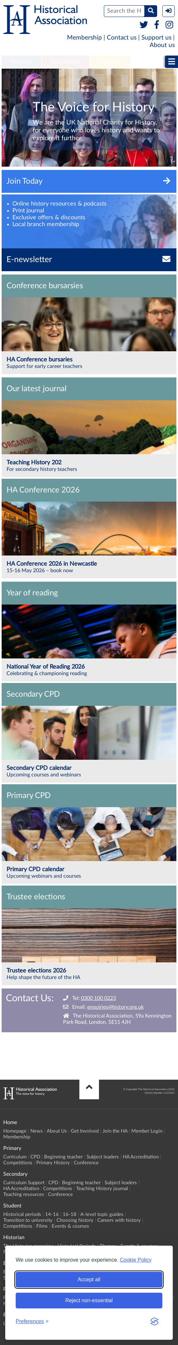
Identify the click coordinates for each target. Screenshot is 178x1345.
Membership (84, 38)
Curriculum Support (23, 1182)
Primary (21, 61)
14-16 (52, 1214)
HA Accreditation (141, 1156)
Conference (86, 1162)
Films (42, 1226)
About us (162, 45)
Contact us (122, 38)
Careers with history (119, 1220)
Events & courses (70, 1226)
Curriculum (14, 1156)
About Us (57, 1131)
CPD (35, 1156)
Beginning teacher (63, 1156)
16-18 (69, 1214)
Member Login (146, 1131)
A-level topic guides (101, 1214)
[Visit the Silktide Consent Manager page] (154, 1321)
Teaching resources (23, 1194)
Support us (156, 38)
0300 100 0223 (98, 998)
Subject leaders (103, 1156)
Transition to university (28, 1220)
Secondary (66, 61)
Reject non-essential (89, 1300)
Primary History (53, 1162)
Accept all (89, 1279)
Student (110, 61)
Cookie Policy (136, 1260)
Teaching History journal (102, 1188)
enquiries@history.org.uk (115, 1007)
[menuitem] (21, 62)
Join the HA (115, 1131)
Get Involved (85, 1131)
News (36, 1131)
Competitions (17, 1162)
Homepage (14, 1131)
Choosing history (75, 1220)
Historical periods (22, 1214)
